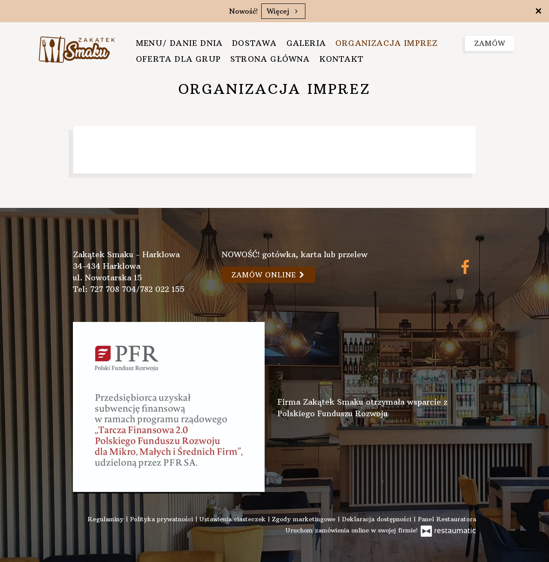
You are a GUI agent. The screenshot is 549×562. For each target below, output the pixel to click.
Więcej (283, 11)
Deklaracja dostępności (377, 519)
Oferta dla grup (178, 59)
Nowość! (243, 11)
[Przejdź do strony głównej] (77, 48)
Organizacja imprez (386, 43)
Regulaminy (106, 519)
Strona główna (270, 59)
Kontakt (341, 59)
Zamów (489, 43)
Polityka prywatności (162, 519)
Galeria (306, 43)
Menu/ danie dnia (179, 43)
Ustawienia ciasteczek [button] (233, 519)
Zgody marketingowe (305, 519)
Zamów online (268, 274)
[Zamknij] (538, 10)
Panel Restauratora (447, 519)
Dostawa (254, 43)
